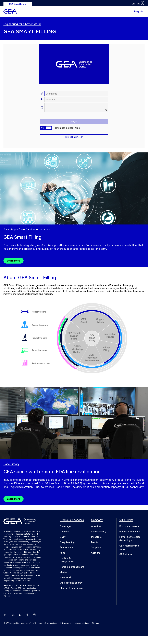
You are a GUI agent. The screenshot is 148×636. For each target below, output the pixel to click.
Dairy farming (67, 542)
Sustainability (98, 531)
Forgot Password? (74, 137)
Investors (96, 536)
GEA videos (125, 554)
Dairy (62, 536)
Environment (67, 547)
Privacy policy (66, 623)
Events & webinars (129, 531)
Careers (95, 552)
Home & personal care (72, 566)
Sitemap (95, 623)
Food (62, 552)
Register (139, 11)
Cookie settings (82, 623)
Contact (136, 3)
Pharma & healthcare (71, 588)
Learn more (13, 260)
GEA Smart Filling (17, 4)
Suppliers (96, 547)
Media (94, 542)
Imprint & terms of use (48, 623)
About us (96, 526)
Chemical (65, 531)
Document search (129, 526)
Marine (63, 572)
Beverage (65, 526)
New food (65, 577)
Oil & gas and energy (71, 582)
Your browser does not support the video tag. (74, 64)
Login (74, 121)
